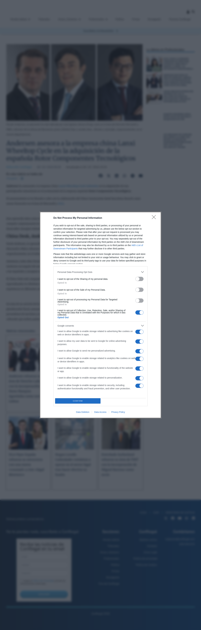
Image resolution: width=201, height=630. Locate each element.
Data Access (100, 412)
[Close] (155, 218)
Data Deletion (82, 412)
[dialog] (100, 315)
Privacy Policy (118, 412)
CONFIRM (78, 401)
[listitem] (100, 272)
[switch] (139, 279)
